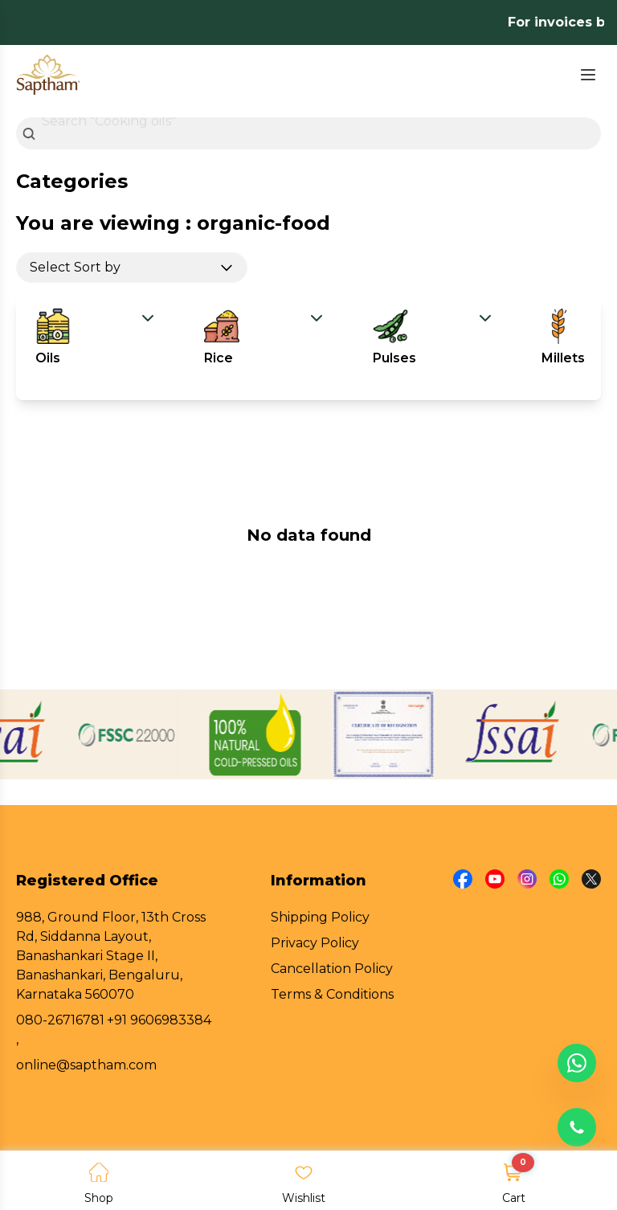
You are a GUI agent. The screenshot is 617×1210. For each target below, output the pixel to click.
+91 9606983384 (159, 1020)
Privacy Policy (315, 942)
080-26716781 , (60, 1029)
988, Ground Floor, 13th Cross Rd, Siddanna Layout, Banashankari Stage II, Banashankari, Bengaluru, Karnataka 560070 (111, 956)
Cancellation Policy (332, 968)
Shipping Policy (320, 917)
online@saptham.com (86, 1065)
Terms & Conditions (332, 994)
